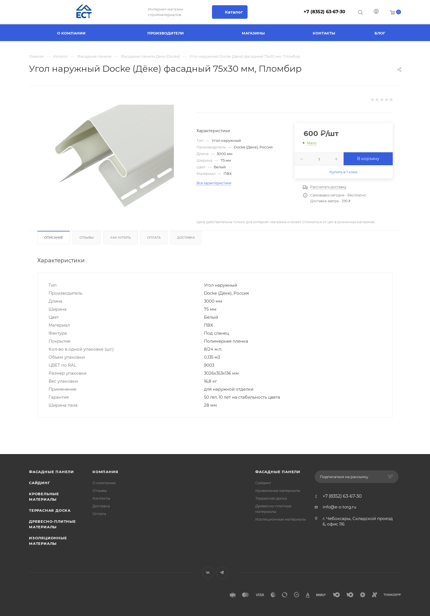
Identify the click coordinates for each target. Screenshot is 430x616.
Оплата (154, 237)
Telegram (222, 572)
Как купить (120, 237)
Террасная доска (50, 510)
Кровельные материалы (277, 490)
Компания (105, 472)
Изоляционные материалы (280, 519)
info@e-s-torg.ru (339, 507)
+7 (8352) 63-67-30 (324, 11)
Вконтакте (208, 572)
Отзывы (86, 237)
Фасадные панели (51, 472)
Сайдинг (39, 483)
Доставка (186, 237)
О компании (104, 483)
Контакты (101, 498)
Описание (53, 237)
